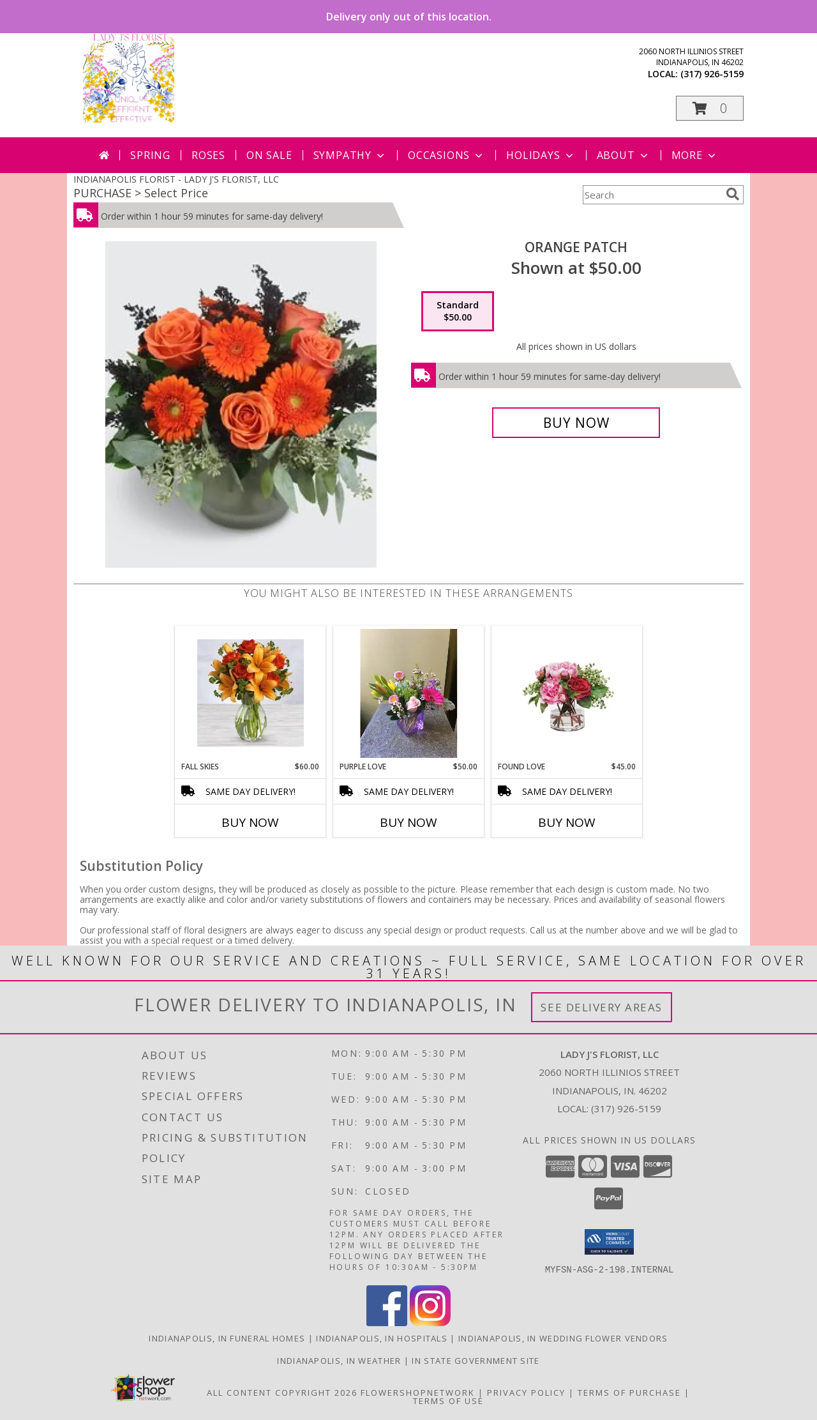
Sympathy (350, 155)
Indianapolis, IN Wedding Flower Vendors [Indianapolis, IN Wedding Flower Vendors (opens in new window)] (563, 1337)
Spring (150, 155)
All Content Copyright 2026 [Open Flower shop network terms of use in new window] (282, 1392)
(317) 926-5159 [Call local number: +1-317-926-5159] (712, 74)
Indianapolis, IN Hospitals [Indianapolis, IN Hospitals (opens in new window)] (381, 1337)
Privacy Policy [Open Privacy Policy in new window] (526, 1392)
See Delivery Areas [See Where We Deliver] (602, 1007)
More (694, 155)
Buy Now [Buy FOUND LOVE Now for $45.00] (567, 822)
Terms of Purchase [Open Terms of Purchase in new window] (629, 1392)
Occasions (446, 155)
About (623, 155)
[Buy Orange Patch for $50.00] (576, 422)
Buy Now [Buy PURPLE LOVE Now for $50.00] (408, 822)
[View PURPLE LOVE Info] (409, 693)
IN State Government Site (475, 1360)
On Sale (269, 155)
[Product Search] (651, 195)
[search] (733, 194)
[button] (710, 108)
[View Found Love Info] (567, 694)
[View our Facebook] (386, 1322)
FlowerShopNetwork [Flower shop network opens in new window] (418, 1392)
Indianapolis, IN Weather (339, 1360)
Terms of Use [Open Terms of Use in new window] (448, 1400)
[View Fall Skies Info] (250, 694)
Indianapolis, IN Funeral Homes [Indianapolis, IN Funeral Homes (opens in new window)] (227, 1337)
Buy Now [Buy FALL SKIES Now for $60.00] (250, 822)
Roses (208, 155)
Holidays (540, 155)
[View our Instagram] (430, 1322)
